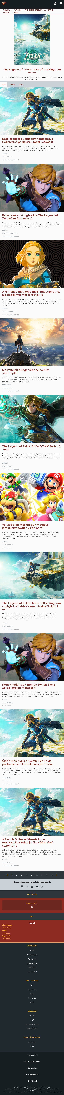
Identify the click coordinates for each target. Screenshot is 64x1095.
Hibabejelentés (32, 1075)
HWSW (32, 1016)
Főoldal (6, 10)
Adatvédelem (32, 1068)
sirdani (5, 463)
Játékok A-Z (32, 972)
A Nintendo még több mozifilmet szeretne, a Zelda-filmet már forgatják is (31, 293)
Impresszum (32, 1055)
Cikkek (12, 84)
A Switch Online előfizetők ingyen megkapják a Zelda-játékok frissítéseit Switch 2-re (28, 842)
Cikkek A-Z (32, 968)
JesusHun (6, 778)
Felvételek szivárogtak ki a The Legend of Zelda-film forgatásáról (30, 217)
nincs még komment (10, 160)
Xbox (32, 994)
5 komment (6, 548)
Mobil (32, 1002)
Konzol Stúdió (32, 1029)
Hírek (32, 951)
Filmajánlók (32, 959)
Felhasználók (32, 963)
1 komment (6, 706)
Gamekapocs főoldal (4, 3)
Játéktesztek (32, 955)
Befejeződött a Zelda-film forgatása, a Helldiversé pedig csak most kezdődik (27, 140)
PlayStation (32, 990)
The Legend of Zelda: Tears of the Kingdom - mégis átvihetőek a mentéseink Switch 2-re (31, 606)
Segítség (32, 1042)
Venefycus (6, 385)
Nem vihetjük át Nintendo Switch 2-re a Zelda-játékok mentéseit (28, 686)
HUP (32, 1020)
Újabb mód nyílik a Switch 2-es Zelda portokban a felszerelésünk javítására (27, 762)
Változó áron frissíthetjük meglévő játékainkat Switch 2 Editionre (25, 526)
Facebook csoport (32, 1024)
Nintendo (32, 998)
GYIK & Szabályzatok (32, 1062)
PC (32, 985)
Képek (21, 84)
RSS (32, 1046)
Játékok (17, 10)
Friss (4, 84)
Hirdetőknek (32, 1081)
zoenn (4, 154)
